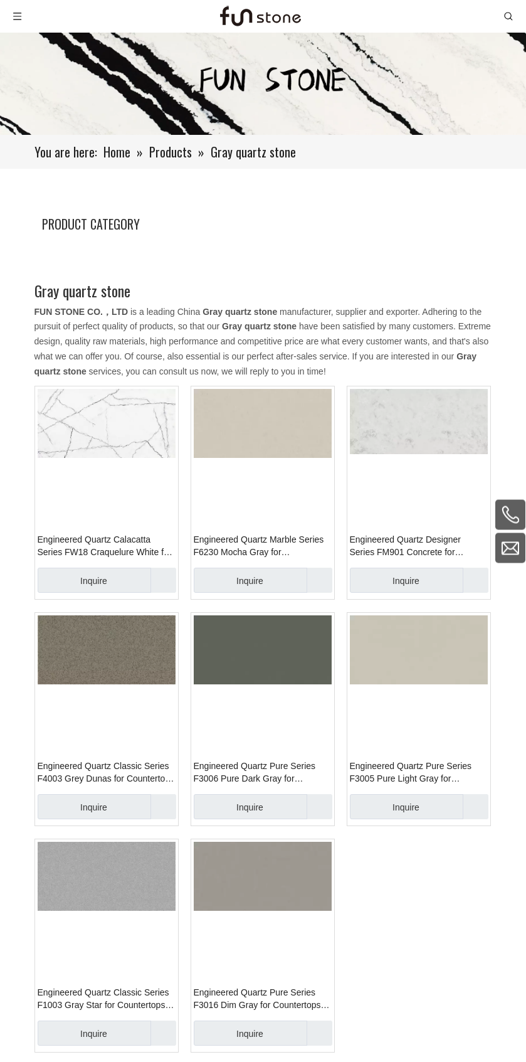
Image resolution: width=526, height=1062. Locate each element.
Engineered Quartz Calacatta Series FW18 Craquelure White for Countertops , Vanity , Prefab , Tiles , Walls (106, 546)
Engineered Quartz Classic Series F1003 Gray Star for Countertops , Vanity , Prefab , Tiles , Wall (104, 999)
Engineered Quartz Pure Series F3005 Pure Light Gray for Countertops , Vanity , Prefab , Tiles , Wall (418, 773)
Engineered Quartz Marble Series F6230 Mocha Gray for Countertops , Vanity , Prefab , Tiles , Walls (262, 546)
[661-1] (263, 84)
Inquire (72, 580)
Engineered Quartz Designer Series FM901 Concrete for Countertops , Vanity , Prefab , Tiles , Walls (418, 546)
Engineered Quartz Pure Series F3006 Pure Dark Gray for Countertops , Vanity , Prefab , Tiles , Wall (262, 773)
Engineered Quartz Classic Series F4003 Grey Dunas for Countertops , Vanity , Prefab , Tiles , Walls (106, 773)
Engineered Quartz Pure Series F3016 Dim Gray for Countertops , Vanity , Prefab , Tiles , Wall (260, 999)
